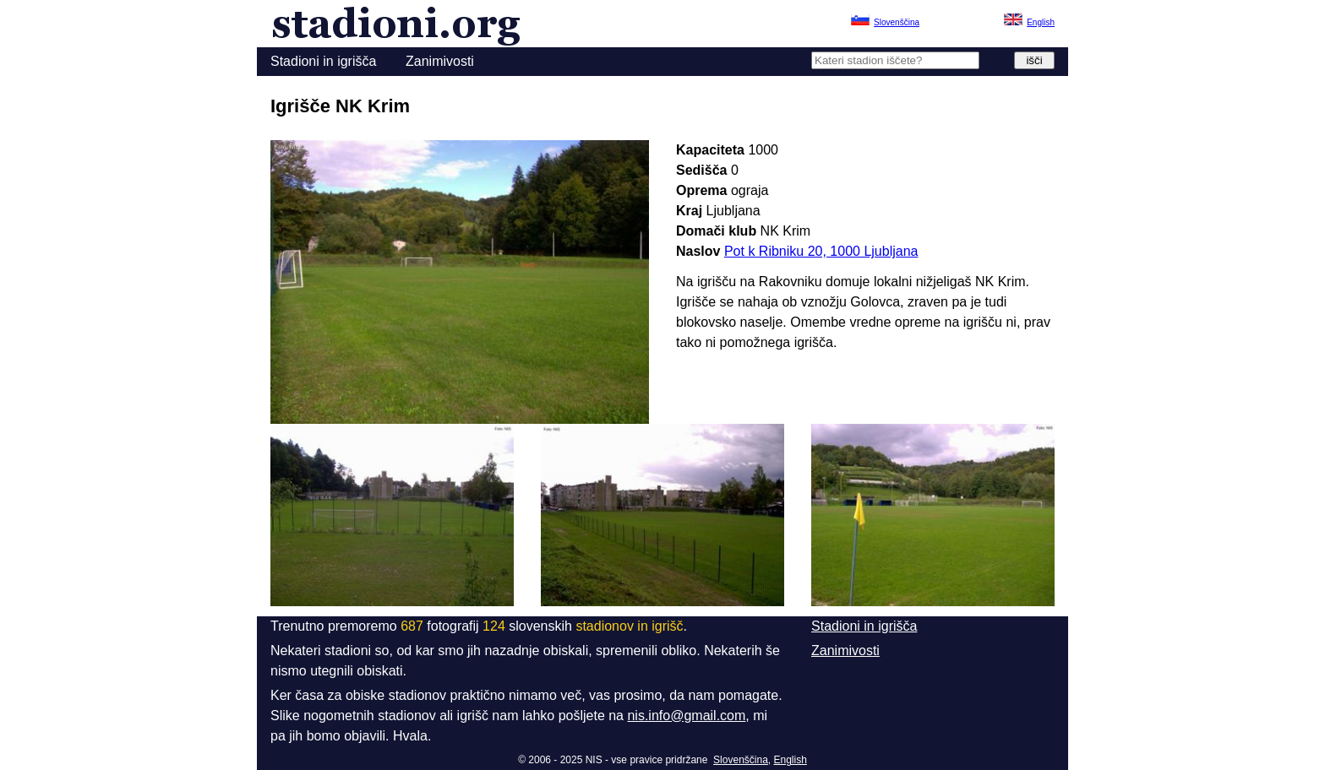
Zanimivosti (440, 61)
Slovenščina (740, 760)
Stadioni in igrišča (323, 61)
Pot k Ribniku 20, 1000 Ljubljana (821, 251)
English (790, 760)
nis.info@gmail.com (686, 715)
